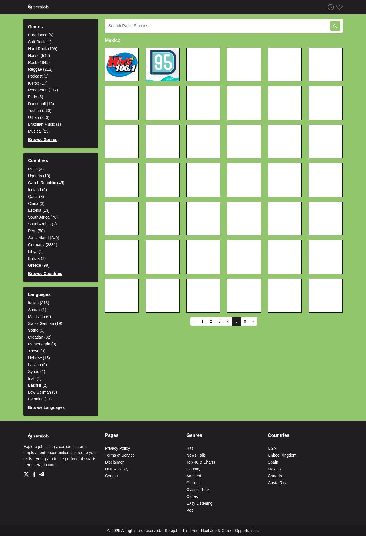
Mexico (274, 469)
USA (272, 448)
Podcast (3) (38, 76)
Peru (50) (36, 231)
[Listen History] (329, 7)
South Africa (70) (43, 217)
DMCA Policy (116, 469)
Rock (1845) (39, 62)
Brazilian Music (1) (44, 124)
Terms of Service (120, 455)
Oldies (192, 496)
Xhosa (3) (36, 351)
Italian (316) (38, 303)
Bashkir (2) (37, 385)
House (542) (39, 55)
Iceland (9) (37, 189)
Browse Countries (45, 273)
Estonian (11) (40, 399)
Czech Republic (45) (46, 182)
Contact (112, 476)
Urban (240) (38, 117)
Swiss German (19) (45, 323)
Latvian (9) (37, 364)
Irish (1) (34, 378)
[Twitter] (27, 472)
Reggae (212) (40, 69)
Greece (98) (38, 265)
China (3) (36, 203)
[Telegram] (41, 472)
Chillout (193, 482)
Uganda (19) (39, 176)
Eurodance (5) (40, 35)
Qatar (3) (36, 196)
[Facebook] (35, 472)
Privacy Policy (117, 448)
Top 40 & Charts (200, 462)
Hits (189, 448)
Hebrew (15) (39, 358)
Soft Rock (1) (39, 42)
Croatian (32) (39, 337)
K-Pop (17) (37, 83)
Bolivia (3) (37, 258)
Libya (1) (35, 251)
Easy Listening (199, 503)
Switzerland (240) (43, 237)
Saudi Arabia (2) (42, 224)
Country (193, 469)
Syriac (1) (36, 371)
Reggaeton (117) (43, 90)
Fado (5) (35, 97)
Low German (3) (42, 392)
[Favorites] (338, 7)
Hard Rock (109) (42, 48)
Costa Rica (277, 482)
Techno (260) (39, 110)
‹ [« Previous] (194, 321)
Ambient (193, 476)
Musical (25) (39, 131)
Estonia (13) (38, 210)
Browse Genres (42, 139)
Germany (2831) (42, 244)
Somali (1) (37, 309)
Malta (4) (36, 169)
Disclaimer (114, 462)
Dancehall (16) (41, 103)
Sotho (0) (36, 330)
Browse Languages (46, 407)
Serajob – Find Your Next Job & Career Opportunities (212, 530)
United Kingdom (282, 455)
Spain (273, 462)
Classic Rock (198, 489)
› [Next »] (253, 321)
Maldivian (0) (39, 316)
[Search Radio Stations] (217, 26)
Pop (190, 510)
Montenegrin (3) (42, 344)
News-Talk (195, 455)
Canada (275, 476)
